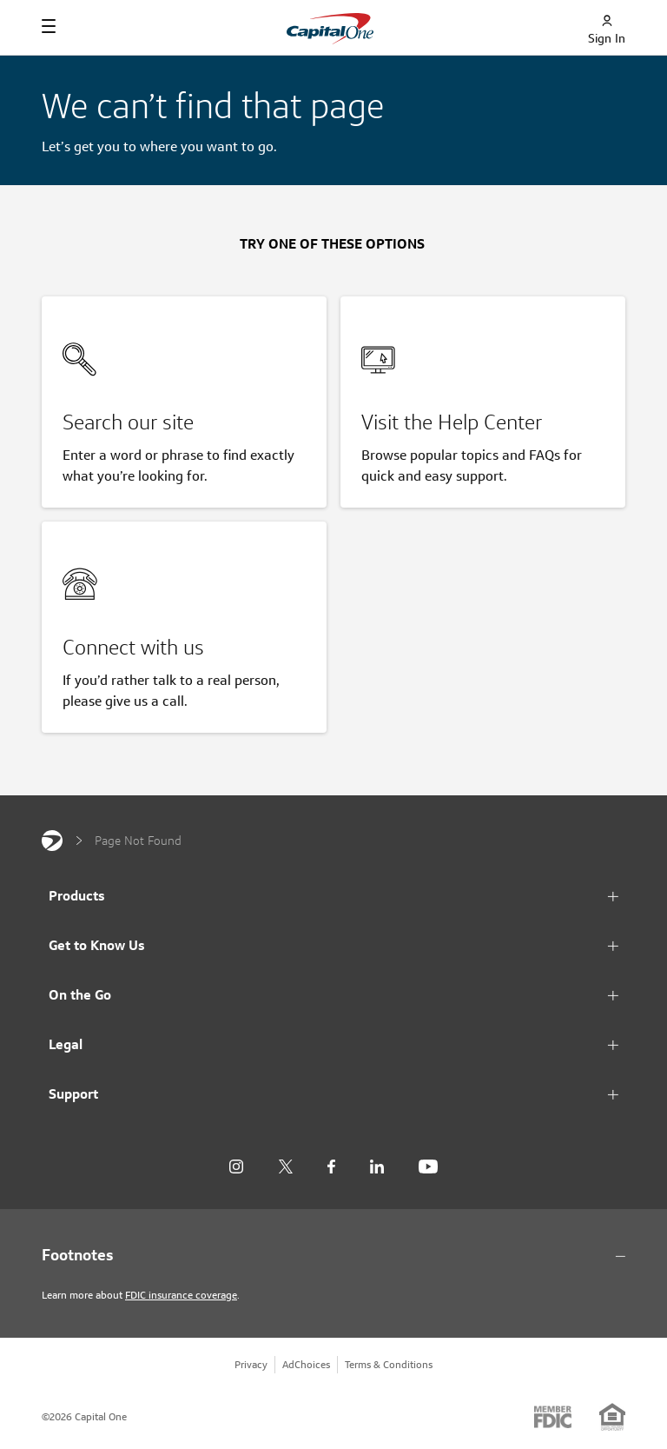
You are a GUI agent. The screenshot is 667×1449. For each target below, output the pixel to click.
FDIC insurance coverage (181, 1294)
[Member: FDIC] (552, 1417)
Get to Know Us (97, 945)
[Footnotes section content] (333, 1255)
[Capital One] (52, 840)
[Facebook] (331, 1167)
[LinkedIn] (377, 1167)
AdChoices (306, 1364)
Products (77, 896)
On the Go (80, 995)
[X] (285, 1166)
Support (73, 1094)
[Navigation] (49, 26)
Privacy (250, 1364)
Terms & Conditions (389, 1364)
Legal (66, 1044)
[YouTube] (428, 1167)
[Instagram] (236, 1167)
